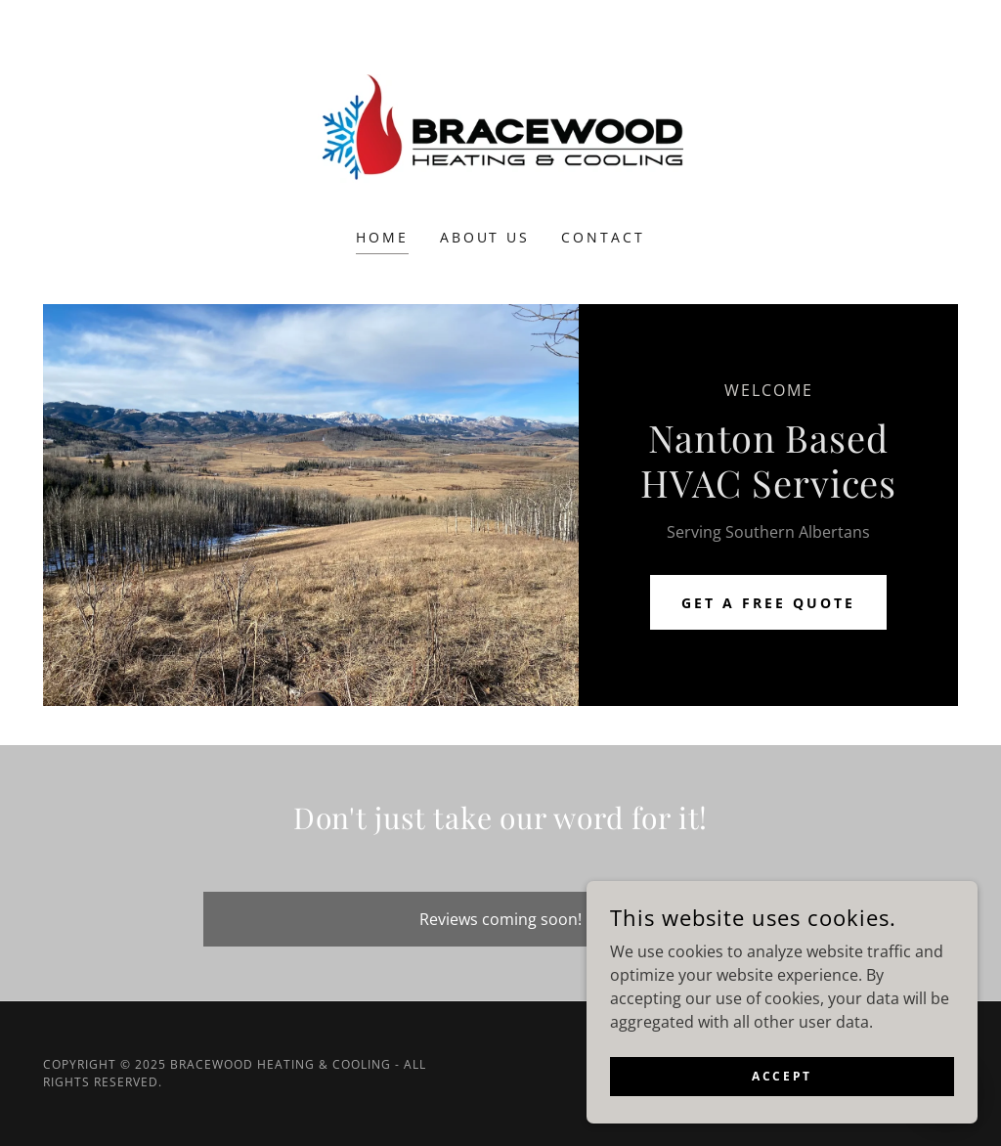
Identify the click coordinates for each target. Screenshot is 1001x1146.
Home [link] (382, 237)
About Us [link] (485, 237)
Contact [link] (603, 237)
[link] (500, 127)
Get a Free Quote (768, 603)
